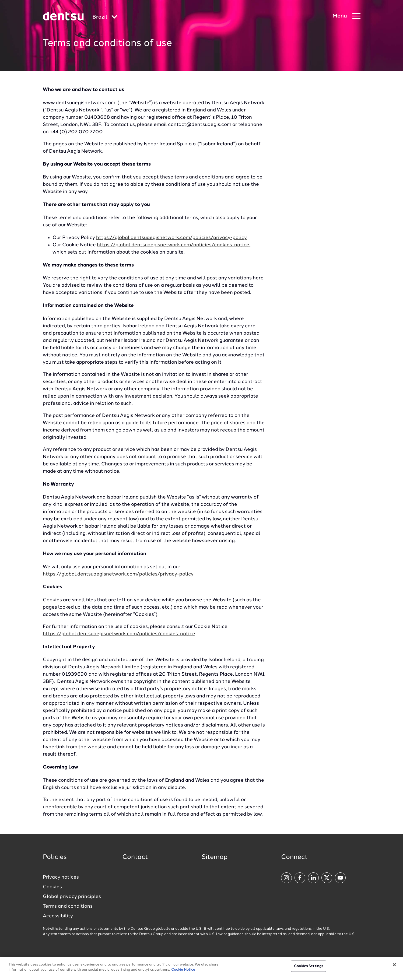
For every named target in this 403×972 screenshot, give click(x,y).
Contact (135, 857)
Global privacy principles (72, 896)
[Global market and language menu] (104, 17)
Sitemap (214, 857)
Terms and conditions (68, 906)
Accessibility (58, 916)
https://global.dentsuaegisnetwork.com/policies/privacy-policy (171, 237)
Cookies (52, 887)
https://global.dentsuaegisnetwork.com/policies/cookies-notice (173, 245)
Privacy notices (61, 877)
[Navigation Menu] (346, 16)
